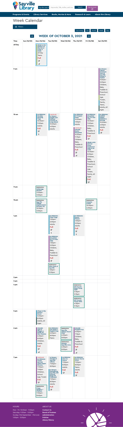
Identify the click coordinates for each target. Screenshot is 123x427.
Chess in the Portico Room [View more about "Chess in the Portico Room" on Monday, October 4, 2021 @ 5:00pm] (41, 312)
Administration (48, 415)
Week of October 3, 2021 (60, 36)
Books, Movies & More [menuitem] (61, 14)
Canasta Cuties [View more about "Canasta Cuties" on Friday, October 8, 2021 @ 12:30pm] (89, 202)
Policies (45, 417)
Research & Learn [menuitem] (83, 14)
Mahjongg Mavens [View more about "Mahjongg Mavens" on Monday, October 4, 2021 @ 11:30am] (40, 189)
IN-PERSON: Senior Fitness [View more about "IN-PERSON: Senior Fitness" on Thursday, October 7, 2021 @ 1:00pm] (79, 217)
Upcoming (79, 30)
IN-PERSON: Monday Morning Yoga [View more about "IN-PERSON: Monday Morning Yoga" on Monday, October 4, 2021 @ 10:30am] (41, 117)
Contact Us (46, 410)
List (87, 30)
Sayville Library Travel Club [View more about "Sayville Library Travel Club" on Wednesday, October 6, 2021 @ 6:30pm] (66, 331)
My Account (92, 7)
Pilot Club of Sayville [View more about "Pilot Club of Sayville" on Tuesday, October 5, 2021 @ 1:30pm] (53, 267)
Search (80, 7)
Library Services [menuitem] (40, 14)
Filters (21, 26)
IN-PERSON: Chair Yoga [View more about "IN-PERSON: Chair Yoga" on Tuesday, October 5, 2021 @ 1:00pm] (54, 216)
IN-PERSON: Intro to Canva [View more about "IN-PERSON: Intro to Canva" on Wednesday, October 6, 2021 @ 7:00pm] (66, 359)
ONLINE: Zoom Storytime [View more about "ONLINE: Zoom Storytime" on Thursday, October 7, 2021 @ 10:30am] (78, 131)
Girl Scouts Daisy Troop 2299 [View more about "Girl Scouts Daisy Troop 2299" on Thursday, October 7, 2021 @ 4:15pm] (78, 288)
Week (101, 30)
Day (107, 30)
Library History (48, 420)
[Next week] (89, 36)
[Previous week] (32, 36)
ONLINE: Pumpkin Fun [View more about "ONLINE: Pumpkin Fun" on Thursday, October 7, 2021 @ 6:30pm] (79, 328)
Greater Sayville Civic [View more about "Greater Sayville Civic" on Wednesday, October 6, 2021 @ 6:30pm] (66, 344)
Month (94, 30)
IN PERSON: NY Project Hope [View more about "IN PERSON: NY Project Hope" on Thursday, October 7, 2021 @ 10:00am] (79, 116)
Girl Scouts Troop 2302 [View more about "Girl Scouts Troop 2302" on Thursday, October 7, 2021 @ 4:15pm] (78, 300)
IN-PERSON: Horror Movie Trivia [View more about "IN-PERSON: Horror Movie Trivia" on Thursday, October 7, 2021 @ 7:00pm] (79, 359)
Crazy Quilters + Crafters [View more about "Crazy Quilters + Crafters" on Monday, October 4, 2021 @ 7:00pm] (40, 389)
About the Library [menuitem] (102, 14)
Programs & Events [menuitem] (21, 14)
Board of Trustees (49, 412)
